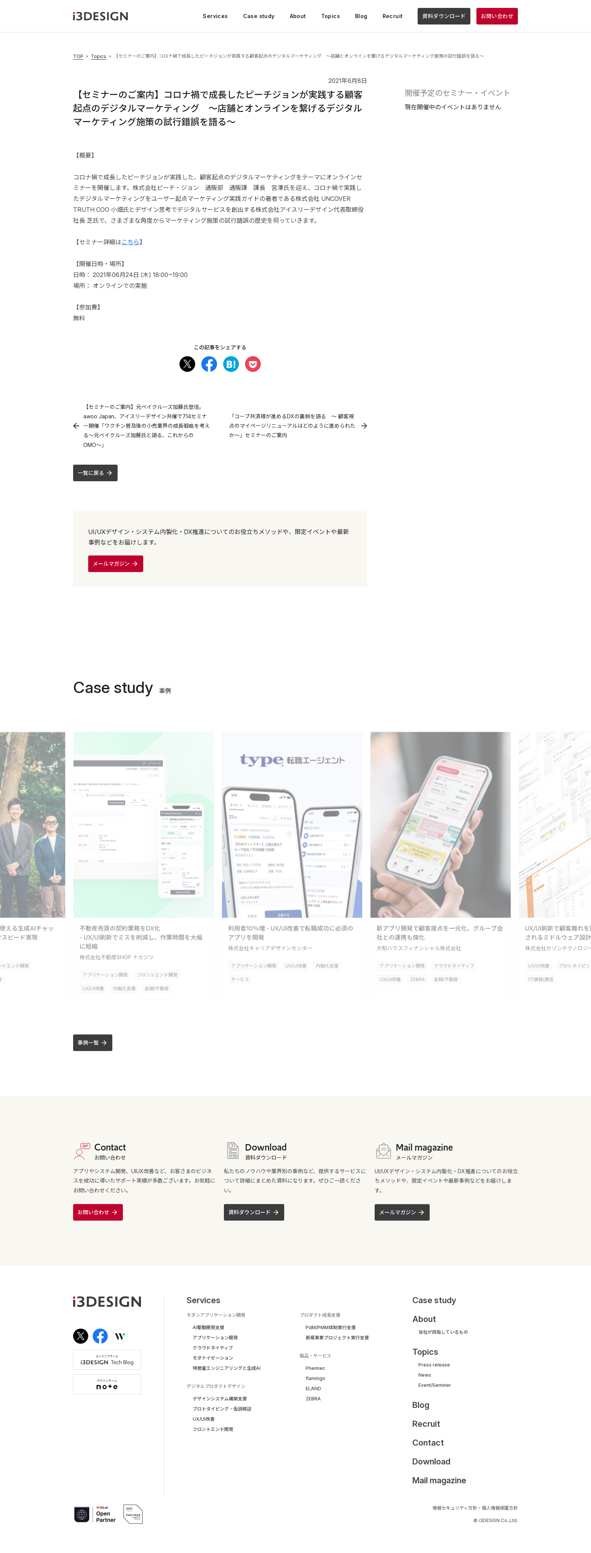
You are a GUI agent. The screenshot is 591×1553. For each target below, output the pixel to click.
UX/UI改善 (93, 981)
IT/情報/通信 (540, 972)
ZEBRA (417, 972)
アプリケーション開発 (105, 968)
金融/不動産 (157, 981)
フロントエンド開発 (157, 968)
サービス (240, 972)
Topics (98, 56)
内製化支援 (124, 981)
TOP (78, 56)
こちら (130, 242)
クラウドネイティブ (454, 959)
